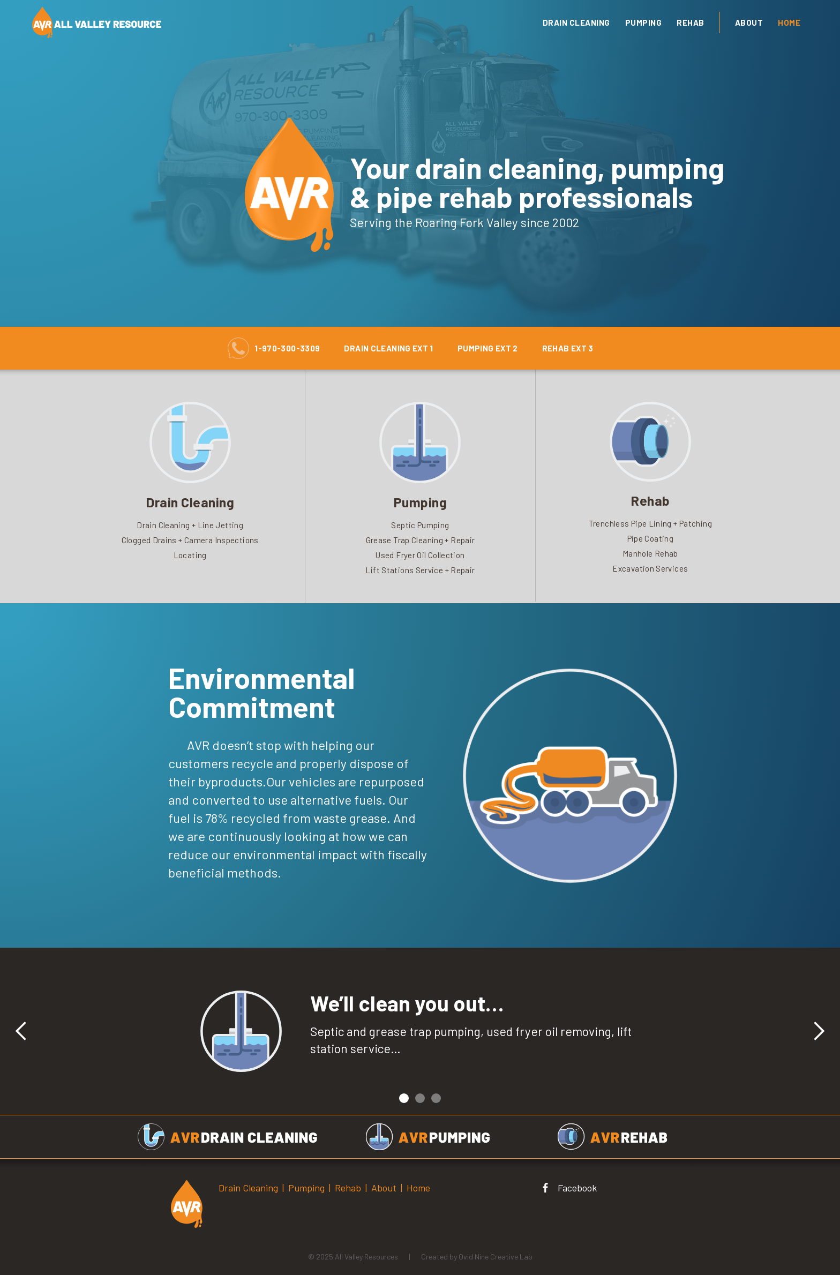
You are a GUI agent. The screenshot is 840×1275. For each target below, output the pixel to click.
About (749, 22)
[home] (217, 22)
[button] (21, 1031)
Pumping (643, 22)
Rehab (690, 22)
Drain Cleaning (248, 1188)
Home (789, 22)
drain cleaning (576, 22)
